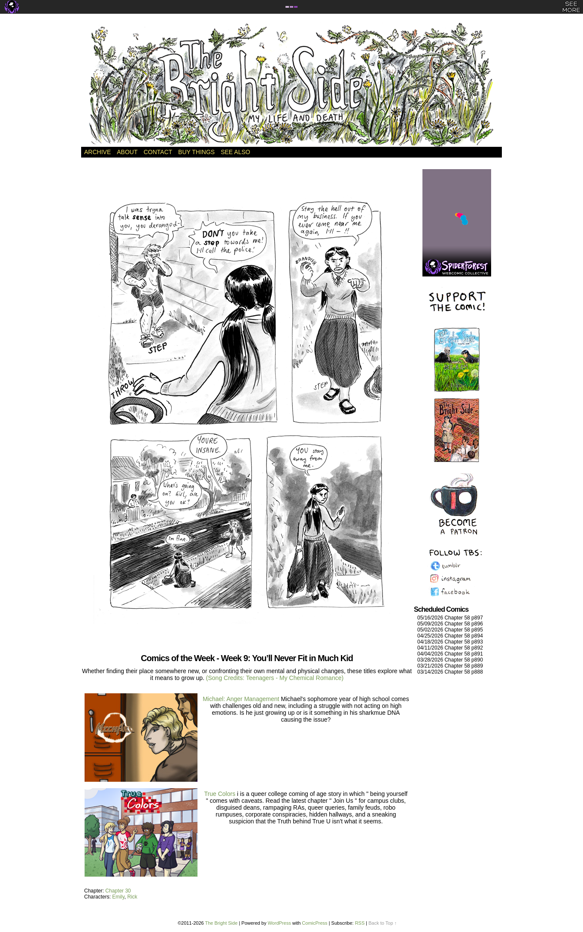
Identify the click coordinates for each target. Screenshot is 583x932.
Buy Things (196, 152)
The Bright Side (291, 84)
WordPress (279, 923)
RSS (360, 923)
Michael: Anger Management (241, 698)
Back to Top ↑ (382, 923)
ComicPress (314, 923)
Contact (157, 152)
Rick (132, 897)
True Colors (220, 793)
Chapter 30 (118, 891)
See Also (235, 152)
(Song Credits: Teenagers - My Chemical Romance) (274, 677)
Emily (118, 897)
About (127, 152)
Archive (97, 152)
